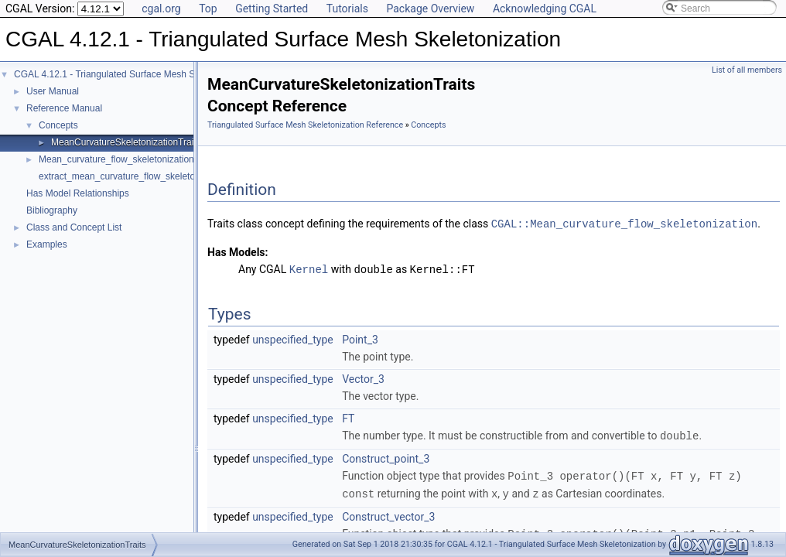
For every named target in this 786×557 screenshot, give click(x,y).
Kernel (308, 268)
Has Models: (237, 251)
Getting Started (271, 8)
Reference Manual (64, 108)
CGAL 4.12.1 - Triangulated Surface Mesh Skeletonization (133, 74)
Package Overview (430, 8)
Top (208, 8)
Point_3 (360, 338)
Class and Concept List (73, 227)
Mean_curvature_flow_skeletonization (116, 159)
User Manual (52, 91)
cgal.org (161, 8)
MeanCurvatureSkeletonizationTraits (126, 142)
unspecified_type (292, 338)
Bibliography (51, 210)
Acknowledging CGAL (544, 8)
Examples (46, 244)
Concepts (58, 125)
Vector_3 (363, 377)
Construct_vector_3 (388, 513)
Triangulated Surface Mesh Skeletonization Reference (305, 125)
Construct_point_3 (385, 456)
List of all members (747, 70)
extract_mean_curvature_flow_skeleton (119, 176)
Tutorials (347, 8)
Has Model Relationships (77, 193)
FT (348, 417)
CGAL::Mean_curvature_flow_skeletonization (624, 223)
